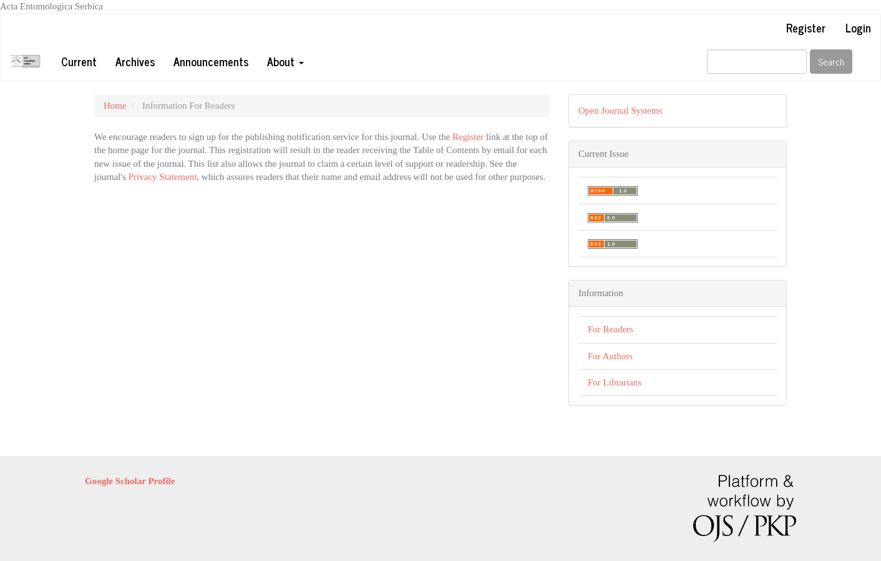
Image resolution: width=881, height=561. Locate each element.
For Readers (610, 329)
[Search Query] (757, 61)
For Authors (610, 356)
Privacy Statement (163, 177)
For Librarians (614, 382)
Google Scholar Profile (130, 481)
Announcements (210, 61)
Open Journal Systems (620, 111)
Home (115, 106)
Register (805, 27)
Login (858, 27)
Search (831, 61)
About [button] (285, 61)
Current (79, 61)
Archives (135, 61)
